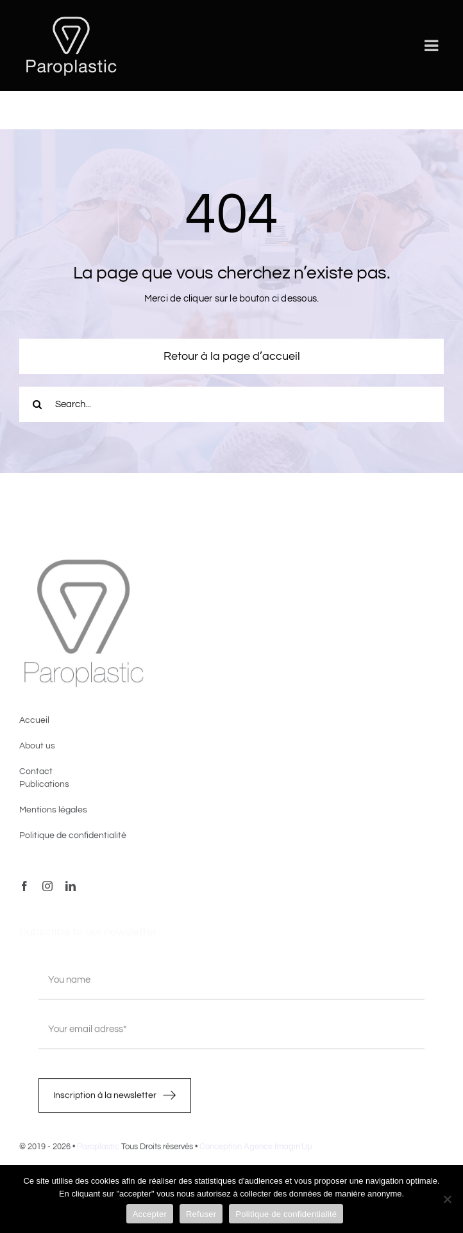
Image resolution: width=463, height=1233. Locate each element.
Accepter (150, 1214)
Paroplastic (98, 1150)
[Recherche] (37, 404)
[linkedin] (70, 890)
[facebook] (24, 890)
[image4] (83, 566)
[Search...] (231, 404)
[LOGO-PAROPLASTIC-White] (71, 17)
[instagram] (47, 890)
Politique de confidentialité (286, 1214)
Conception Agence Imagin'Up (255, 1150)
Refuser (201, 1214)
